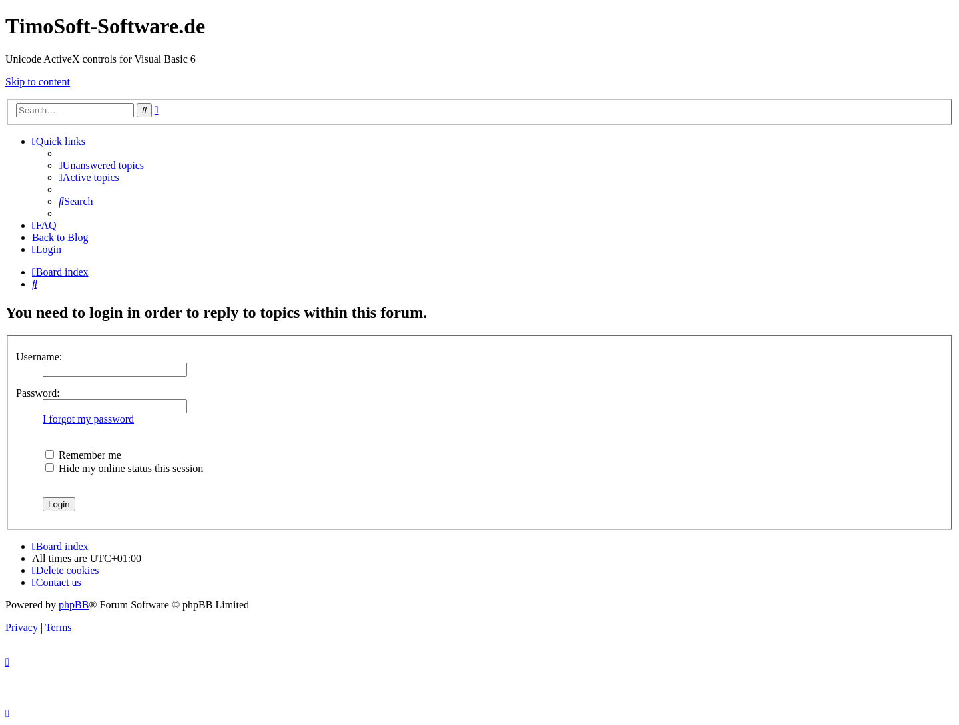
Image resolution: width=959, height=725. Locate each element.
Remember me (83, 455)
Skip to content (37, 81)
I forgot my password (88, 419)
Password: (38, 393)
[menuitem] (101, 165)
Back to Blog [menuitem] (60, 237)
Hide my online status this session (124, 468)
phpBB (74, 604)
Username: (39, 356)
